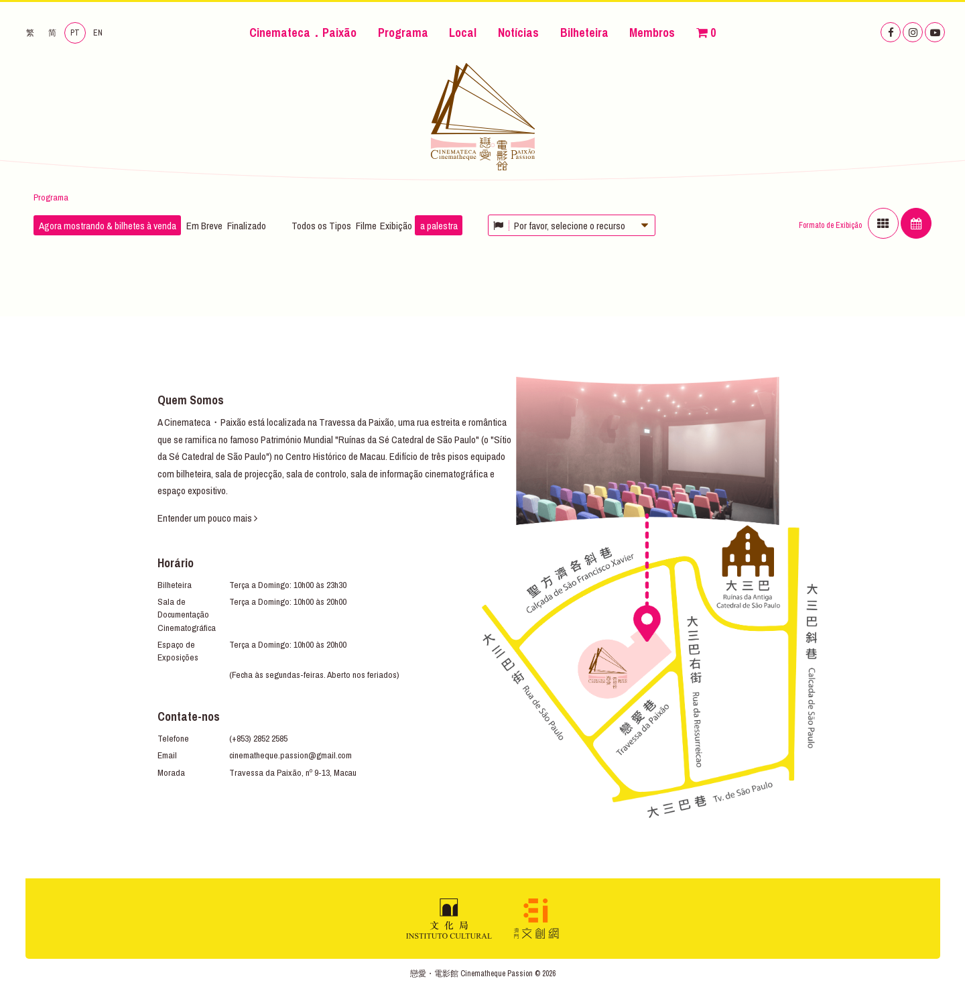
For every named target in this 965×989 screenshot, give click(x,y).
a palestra (439, 226)
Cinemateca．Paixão (303, 32)
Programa (403, 32)
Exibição (396, 226)
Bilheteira (584, 32)
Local (462, 32)
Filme (366, 226)
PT (75, 32)
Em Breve (204, 226)
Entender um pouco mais (207, 518)
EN (98, 32)
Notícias (518, 32)
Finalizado (246, 226)
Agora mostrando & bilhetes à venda (107, 226)
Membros (652, 32)
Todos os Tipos (321, 226)
